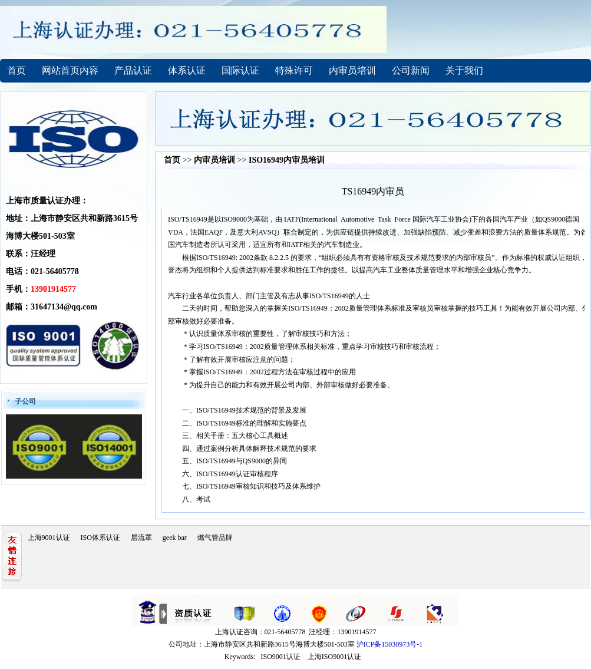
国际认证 (240, 70)
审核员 (480, 257)
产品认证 (133, 70)
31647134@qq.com (64, 306)
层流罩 (141, 537)
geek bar (175, 537)
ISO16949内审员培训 (287, 160)
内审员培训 (352, 70)
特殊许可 (294, 70)
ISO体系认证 (100, 537)
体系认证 (187, 70)
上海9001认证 (49, 537)
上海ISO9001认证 (334, 656)
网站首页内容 (70, 70)
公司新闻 (411, 70)
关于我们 (464, 70)
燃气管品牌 (215, 537)
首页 (16, 70)
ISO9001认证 (280, 656)
